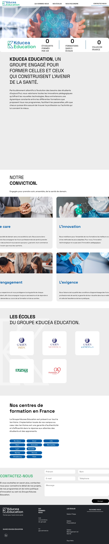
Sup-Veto (70, 541)
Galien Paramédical (71, 522)
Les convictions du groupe (42, 520)
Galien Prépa (71, 514)
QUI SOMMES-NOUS (42, 4)
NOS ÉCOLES (57, 4)
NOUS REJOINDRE (72, 4)
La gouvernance (43, 530)
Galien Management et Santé (72, 532)
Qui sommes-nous (42, 511)
